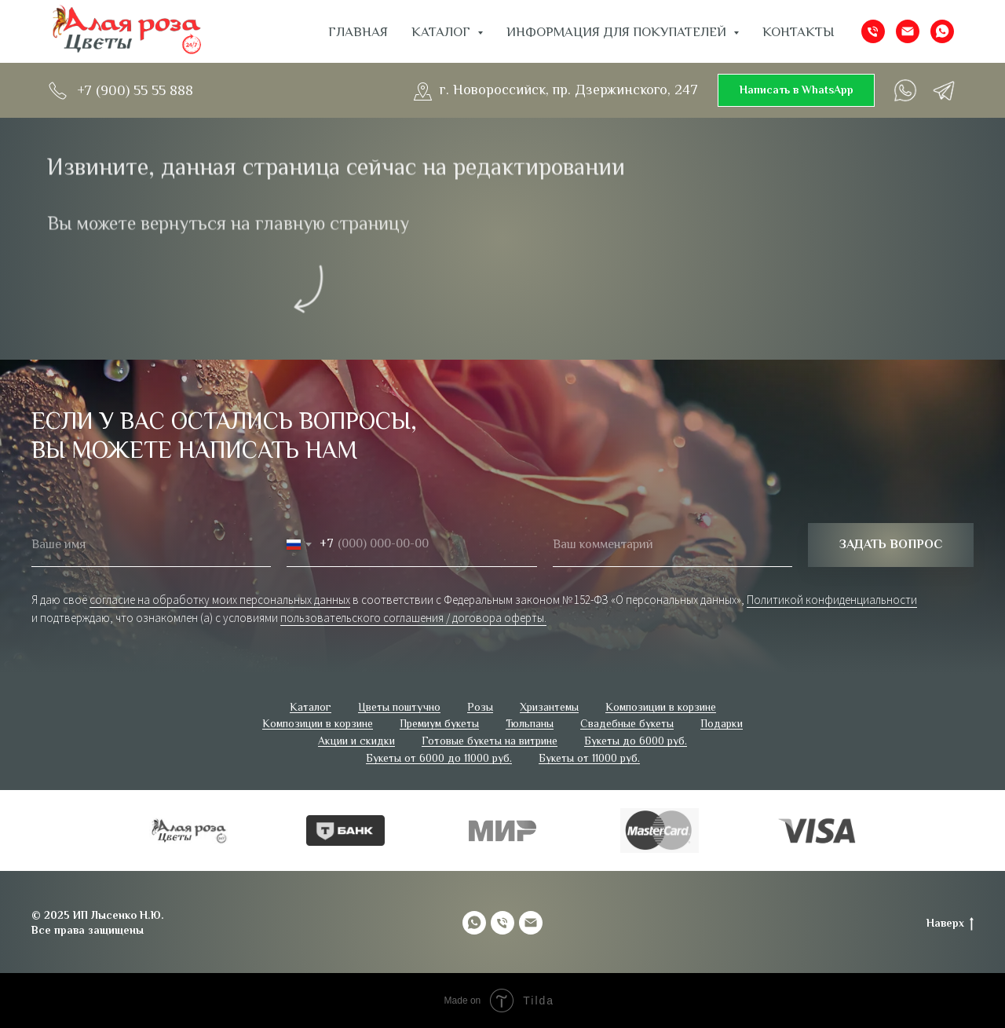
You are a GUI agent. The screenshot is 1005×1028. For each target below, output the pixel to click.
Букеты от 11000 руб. (589, 758)
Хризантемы (549, 707)
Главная (358, 31)
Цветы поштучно (399, 707)
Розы (480, 707)
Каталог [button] (442, 31)
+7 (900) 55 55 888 (135, 90)
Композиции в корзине (660, 707)
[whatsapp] (942, 31)
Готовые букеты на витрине (489, 740)
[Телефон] (873, 31)
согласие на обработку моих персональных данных (220, 599)
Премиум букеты (439, 723)
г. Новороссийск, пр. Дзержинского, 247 (569, 89)
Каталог (310, 707)
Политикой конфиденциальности (832, 599)
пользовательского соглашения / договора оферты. (413, 617)
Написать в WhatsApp (796, 89)
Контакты (798, 31)
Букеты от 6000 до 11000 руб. (439, 758)
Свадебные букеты (627, 723)
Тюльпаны (530, 723)
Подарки (721, 723)
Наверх (950, 923)
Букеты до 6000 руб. (635, 740)
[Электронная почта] (907, 31)
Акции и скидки (356, 740)
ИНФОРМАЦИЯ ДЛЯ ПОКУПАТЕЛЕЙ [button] (617, 31)
